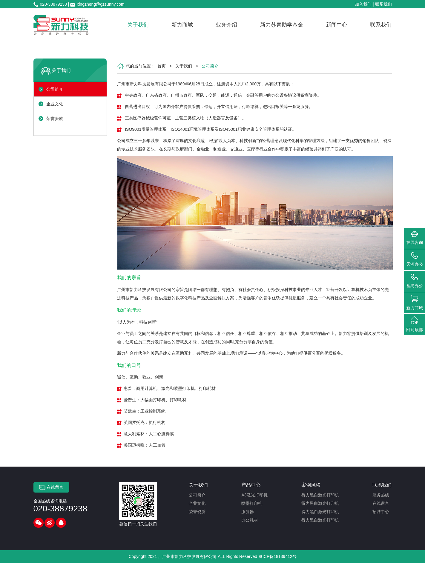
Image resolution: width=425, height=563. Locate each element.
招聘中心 (380, 511)
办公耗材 (249, 520)
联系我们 (383, 4)
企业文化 (54, 103)
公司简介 (54, 89)
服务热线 (380, 495)
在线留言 (51, 487)
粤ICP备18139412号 (277, 556)
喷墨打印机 (251, 503)
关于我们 (138, 25)
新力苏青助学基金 (281, 25)
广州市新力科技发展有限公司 (189, 556)
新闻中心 (336, 25)
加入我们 (363, 4)
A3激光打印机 (254, 495)
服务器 (247, 511)
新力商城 (182, 25)
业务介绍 (226, 25)
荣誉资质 (54, 118)
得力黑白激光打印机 (320, 495)
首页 (161, 66)
